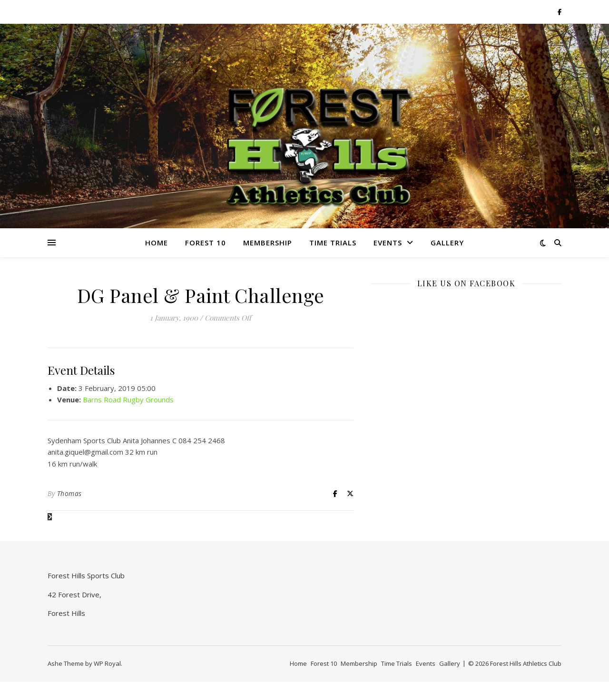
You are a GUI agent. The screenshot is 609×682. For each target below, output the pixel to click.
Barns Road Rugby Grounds (128, 399)
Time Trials (332, 242)
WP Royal (107, 663)
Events (387, 242)
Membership (267, 242)
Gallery (447, 242)
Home (156, 242)
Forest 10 (205, 242)
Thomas (69, 493)
